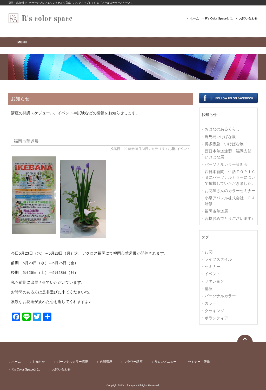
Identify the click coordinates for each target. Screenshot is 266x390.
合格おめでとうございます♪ (229, 218)
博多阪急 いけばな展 (224, 144)
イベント (183, 149)
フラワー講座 (133, 361)
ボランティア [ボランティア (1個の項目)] (216, 318)
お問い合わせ (248, 18)
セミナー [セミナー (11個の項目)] (212, 267)
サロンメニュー (165, 361)
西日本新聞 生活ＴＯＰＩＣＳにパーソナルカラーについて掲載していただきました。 (230, 178)
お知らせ (38, 361)
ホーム (194, 18)
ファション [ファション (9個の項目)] (214, 281)
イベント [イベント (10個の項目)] (212, 274)
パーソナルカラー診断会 (226, 164)
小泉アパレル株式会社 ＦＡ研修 (230, 201)
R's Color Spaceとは (219, 18)
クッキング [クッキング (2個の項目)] (214, 311)
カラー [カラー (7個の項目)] (210, 303)
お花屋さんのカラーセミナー (230, 191)
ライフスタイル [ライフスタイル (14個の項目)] (218, 259)
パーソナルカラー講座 (72, 361)
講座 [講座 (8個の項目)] (208, 289)
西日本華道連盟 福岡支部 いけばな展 (230, 154)
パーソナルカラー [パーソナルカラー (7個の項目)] (220, 296)
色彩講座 (106, 361)
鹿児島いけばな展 (220, 137)
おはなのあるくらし (222, 129)
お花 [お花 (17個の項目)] (208, 252)
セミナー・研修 (199, 361)
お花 (171, 149)
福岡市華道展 (26, 141)
